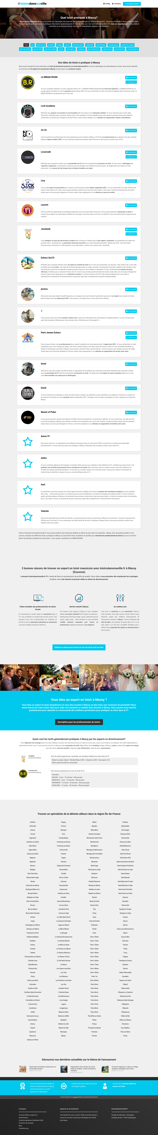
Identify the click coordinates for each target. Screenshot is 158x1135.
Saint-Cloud (125, 850)
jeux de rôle (37, 49)
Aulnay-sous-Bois (32, 854)
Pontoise (94, 1032)
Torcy (125, 953)
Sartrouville (125, 905)
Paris (94, 933)
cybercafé (89, 45)
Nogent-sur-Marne (94, 893)
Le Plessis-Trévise (64, 956)
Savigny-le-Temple (125, 909)
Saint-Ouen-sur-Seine (125, 893)
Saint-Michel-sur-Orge (125, 885)
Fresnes (63, 854)
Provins (94, 1036)
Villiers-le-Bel (125, 1016)
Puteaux (125, 822)
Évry (63, 834)
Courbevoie (32, 1008)
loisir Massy (63, 1120)
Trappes (125, 956)
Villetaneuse (125, 1012)
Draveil (32, 1028)
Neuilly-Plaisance (94, 881)
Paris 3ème (94, 988)
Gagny (63, 858)
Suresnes (125, 941)
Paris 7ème (94, 1004)
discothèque (101, 45)
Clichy (33, 976)
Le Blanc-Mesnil (63, 929)
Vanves (125, 968)
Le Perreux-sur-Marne (63, 949)
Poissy (94, 1024)
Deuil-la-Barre (32, 1020)
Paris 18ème (94, 968)
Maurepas (63, 1032)
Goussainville (63, 885)
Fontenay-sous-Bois (63, 846)
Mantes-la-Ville (63, 1028)
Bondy (33, 881)
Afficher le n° (131, 82)
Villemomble (125, 988)
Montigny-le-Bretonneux (94, 850)
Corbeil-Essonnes (32, 996)
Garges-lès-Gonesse (63, 865)
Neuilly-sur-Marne (94, 885)
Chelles (32, 953)
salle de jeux (107, 49)
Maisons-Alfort (63, 1012)
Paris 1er (94, 976)
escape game (113, 45)
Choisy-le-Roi (32, 968)
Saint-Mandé (125, 877)
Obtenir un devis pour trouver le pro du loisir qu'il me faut (79, 647)
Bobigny (32, 869)
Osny (94, 917)
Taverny (125, 945)
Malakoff (64, 1020)
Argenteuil (32, 838)
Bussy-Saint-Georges (33, 913)
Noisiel (94, 897)
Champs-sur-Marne (32, 929)
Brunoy (32, 905)
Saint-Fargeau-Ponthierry (125, 865)
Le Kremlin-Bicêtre (63, 941)
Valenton (125, 964)
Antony (32, 830)
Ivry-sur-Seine (63, 905)
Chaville (32, 949)
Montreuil (94, 862)
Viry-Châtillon (125, 1028)
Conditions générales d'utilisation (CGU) (31, 1120)
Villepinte (125, 1008)
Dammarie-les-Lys (33, 1016)
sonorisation (119, 49)
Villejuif (125, 984)
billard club (41, 45)
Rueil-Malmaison (125, 846)
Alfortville (32, 826)
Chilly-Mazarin (32, 964)
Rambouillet (125, 826)
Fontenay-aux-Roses (63, 842)
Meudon (94, 826)
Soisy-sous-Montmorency (125, 929)
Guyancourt (63, 889)
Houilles (63, 897)
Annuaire (21, 1115)
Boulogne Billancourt (33, 889)
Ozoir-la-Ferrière (94, 921)
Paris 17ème (94, 964)
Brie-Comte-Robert (33, 901)
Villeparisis (125, 1004)
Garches (63, 862)
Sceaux (125, 917)
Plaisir (94, 1020)
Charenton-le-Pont (33, 933)
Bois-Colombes (33, 873)
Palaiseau (94, 925)
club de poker (78, 45)
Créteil (33, 1012)
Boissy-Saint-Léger (33, 877)
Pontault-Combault (94, 1028)
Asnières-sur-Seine (33, 842)
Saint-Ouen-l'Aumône (125, 889)
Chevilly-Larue (32, 960)
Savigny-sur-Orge (125, 913)
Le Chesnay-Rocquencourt (63, 937)
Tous (26, 45)
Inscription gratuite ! (132, 4)
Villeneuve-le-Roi (125, 996)
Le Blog (106, 3)
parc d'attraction (93, 49)
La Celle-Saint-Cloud (63, 917)
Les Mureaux (63, 976)
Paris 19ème (94, 972)
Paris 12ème (94, 945)
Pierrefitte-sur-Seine (94, 1016)
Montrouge (94, 865)
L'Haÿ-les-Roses (63, 992)
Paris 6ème (94, 1000)
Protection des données (26, 1123)
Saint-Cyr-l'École (125, 854)
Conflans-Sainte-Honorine (32, 992)
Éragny (63, 822)
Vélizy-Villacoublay (125, 972)
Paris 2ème (94, 984)
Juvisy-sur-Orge (63, 913)
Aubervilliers (33, 850)
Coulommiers (32, 1004)
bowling (51, 45)
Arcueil (32, 834)
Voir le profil (131, 77)
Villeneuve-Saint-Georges (125, 1000)
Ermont (63, 826)
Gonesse (64, 881)
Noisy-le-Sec (94, 905)
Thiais (125, 949)
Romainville (125, 838)
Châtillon (33, 941)
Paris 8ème (94, 1008)
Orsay (94, 913)
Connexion (116, 3)
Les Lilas (64, 972)
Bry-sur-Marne (32, 909)
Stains (125, 933)
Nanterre (94, 873)
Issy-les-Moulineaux (63, 901)
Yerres (125, 1036)
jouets (61, 49)
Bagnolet (33, 862)
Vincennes (125, 1024)
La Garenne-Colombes (63, 921)
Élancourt (32, 1036)
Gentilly (63, 873)
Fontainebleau (63, 838)
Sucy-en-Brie (125, 937)
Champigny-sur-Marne (32, 925)
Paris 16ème (94, 960)
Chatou (32, 945)
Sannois (125, 897)
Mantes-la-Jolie (63, 1024)
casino (67, 45)
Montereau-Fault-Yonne (94, 838)
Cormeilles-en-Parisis (33, 1000)
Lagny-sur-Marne (63, 925)
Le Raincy (63, 964)
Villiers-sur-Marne (125, 1020)
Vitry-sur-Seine (125, 1032)
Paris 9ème (94, 1012)
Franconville (64, 850)
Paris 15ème (94, 956)
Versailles (125, 976)
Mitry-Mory (94, 830)
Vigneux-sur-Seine (125, 980)
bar (32, 45)
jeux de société (50, 49)
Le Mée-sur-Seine (63, 945)
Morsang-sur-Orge (94, 869)
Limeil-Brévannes (63, 996)
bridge (59, 45)
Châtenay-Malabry (33, 937)
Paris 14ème (94, 953)
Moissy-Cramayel (94, 834)
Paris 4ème (94, 992)
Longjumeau (63, 1008)
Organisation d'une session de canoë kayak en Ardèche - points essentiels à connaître (83, 1068)
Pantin (94, 929)
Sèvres (125, 925)
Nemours (94, 877)
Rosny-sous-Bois (125, 842)
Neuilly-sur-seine (94, 889)
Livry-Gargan (63, 1000)
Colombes (32, 984)
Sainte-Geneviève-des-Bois (125, 862)
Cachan (32, 917)
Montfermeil (94, 842)
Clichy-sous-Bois (32, 980)
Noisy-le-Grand (94, 901)
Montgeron (94, 846)
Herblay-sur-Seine (63, 893)
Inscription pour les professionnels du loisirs (79, 722)
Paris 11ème (94, 941)
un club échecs (132, 49)
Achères (32, 822)
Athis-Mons (33, 846)
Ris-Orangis (125, 830)
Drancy (32, 1024)
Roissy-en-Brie (125, 834)
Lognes (63, 1004)
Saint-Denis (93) (125, 858)
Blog (20, 1125)
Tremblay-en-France (125, 960)
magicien (81, 49)
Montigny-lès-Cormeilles (94, 854)
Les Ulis (63, 984)
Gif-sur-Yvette (63, 877)
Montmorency (94, 858)
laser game (71, 49)
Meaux (63, 1036)
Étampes (64, 830)
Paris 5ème (94, 996)
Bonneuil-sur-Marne (32, 885)
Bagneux (33, 858)
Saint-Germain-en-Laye (125, 869)
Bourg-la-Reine (32, 893)
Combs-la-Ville (32, 988)
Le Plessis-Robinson (63, 953)
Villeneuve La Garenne (125, 992)
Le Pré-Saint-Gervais (63, 960)
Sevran (125, 921)
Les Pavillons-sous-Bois (63, 980)
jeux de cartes (25, 49)
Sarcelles (125, 901)
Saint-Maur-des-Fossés (125, 881)
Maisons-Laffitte (63, 1016)
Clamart (32, 972)
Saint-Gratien (125, 873)
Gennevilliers (63, 869)
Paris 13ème (94, 949)
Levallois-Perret (63, 988)
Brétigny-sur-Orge (32, 897)
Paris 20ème (94, 980)
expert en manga (128, 45)
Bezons (32, 865)
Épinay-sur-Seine (32, 1040)
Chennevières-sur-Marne (33, 956)
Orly (94, 909)
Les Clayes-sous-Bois (64, 968)
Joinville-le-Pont (63, 909)
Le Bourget (63, 933)
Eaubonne (32, 1032)
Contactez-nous (24, 1128)
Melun (94, 822)
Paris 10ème (94, 937)
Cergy (33, 921)
